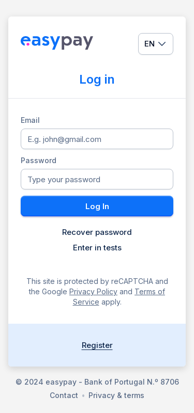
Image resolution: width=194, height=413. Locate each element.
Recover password (97, 232)
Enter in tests (97, 247)
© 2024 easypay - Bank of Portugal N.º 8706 (97, 381)
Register (97, 345)
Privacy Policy (93, 291)
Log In (97, 206)
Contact (64, 395)
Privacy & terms (116, 395)
